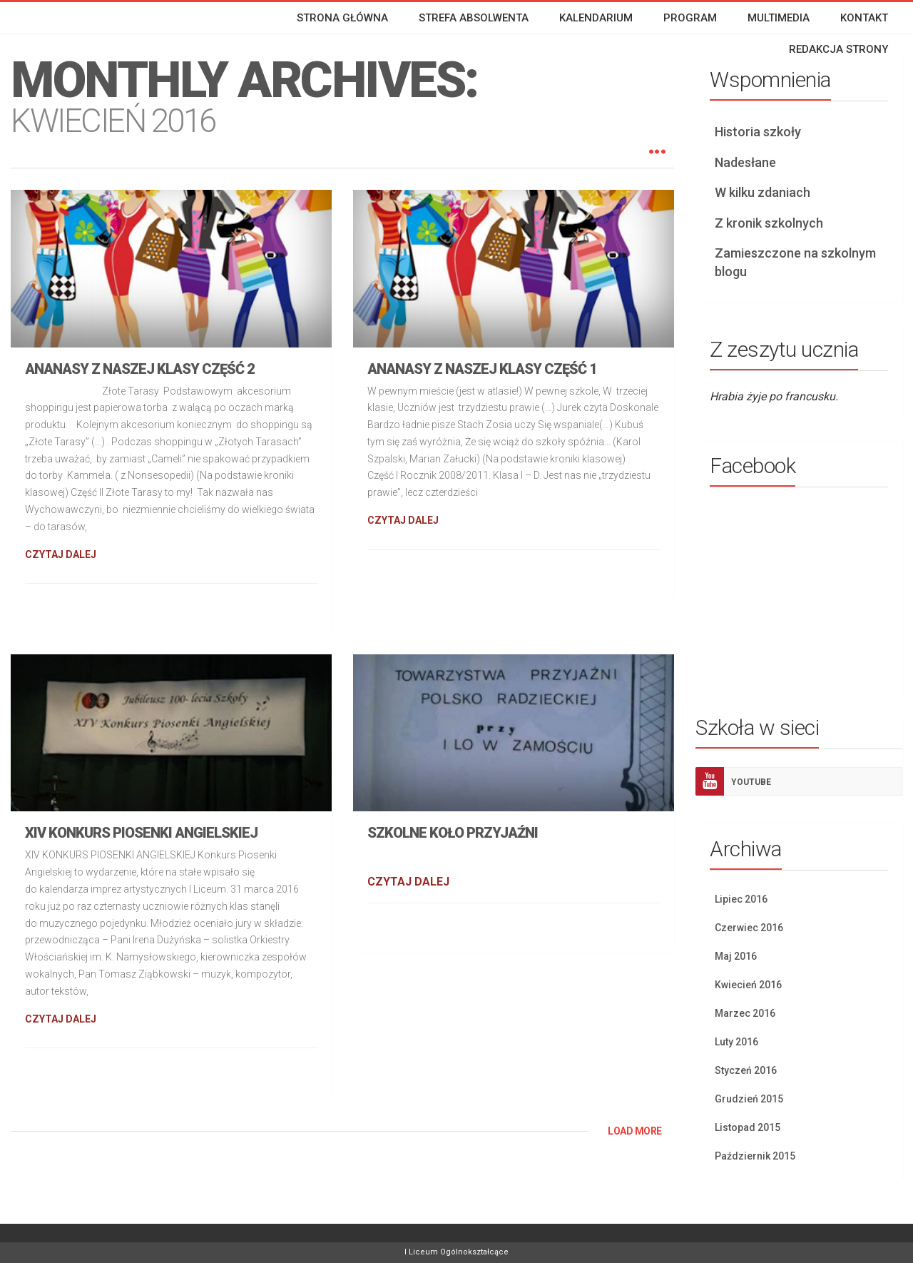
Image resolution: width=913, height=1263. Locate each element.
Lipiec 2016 (741, 899)
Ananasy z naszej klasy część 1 (482, 368)
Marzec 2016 (745, 1013)
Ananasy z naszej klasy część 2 (140, 368)
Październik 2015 (755, 1156)
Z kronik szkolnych (769, 222)
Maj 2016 (736, 956)
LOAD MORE (635, 1131)
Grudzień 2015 (749, 1099)
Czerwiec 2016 (749, 927)
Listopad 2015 (747, 1127)
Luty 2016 (736, 1042)
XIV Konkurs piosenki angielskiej (141, 832)
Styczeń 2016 (746, 1070)
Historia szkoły (758, 131)
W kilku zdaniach (762, 192)
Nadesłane (745, 162)
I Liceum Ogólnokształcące (456, 1252)
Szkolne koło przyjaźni (452, 832)
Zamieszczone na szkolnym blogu (795, 262)
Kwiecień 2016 (748, 984)
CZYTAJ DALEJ (60, 554)
